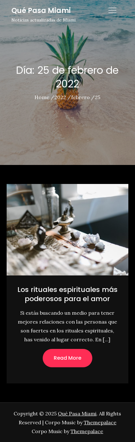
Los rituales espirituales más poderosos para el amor (67, 294)
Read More (67, 358)
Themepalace (100, 422)
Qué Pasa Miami (41, 11)
